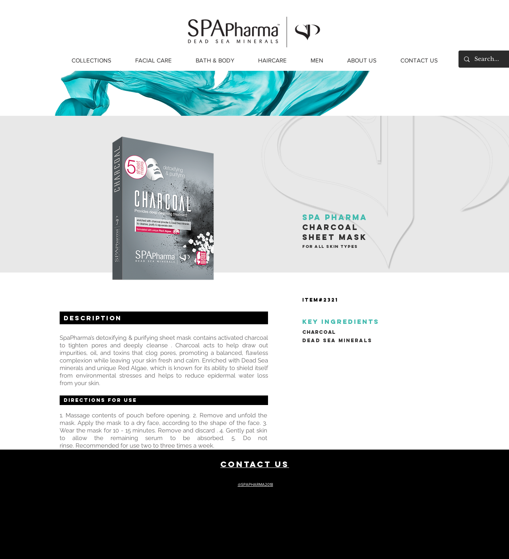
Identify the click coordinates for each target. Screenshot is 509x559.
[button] (91, 60)
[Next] (464, 93)
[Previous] (45, 93)
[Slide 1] (254, 96)
